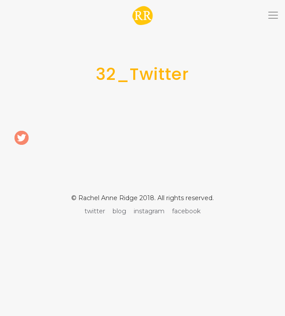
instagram (149, 211)
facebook (186, 211)
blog (119, 211)
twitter (94, 211)
